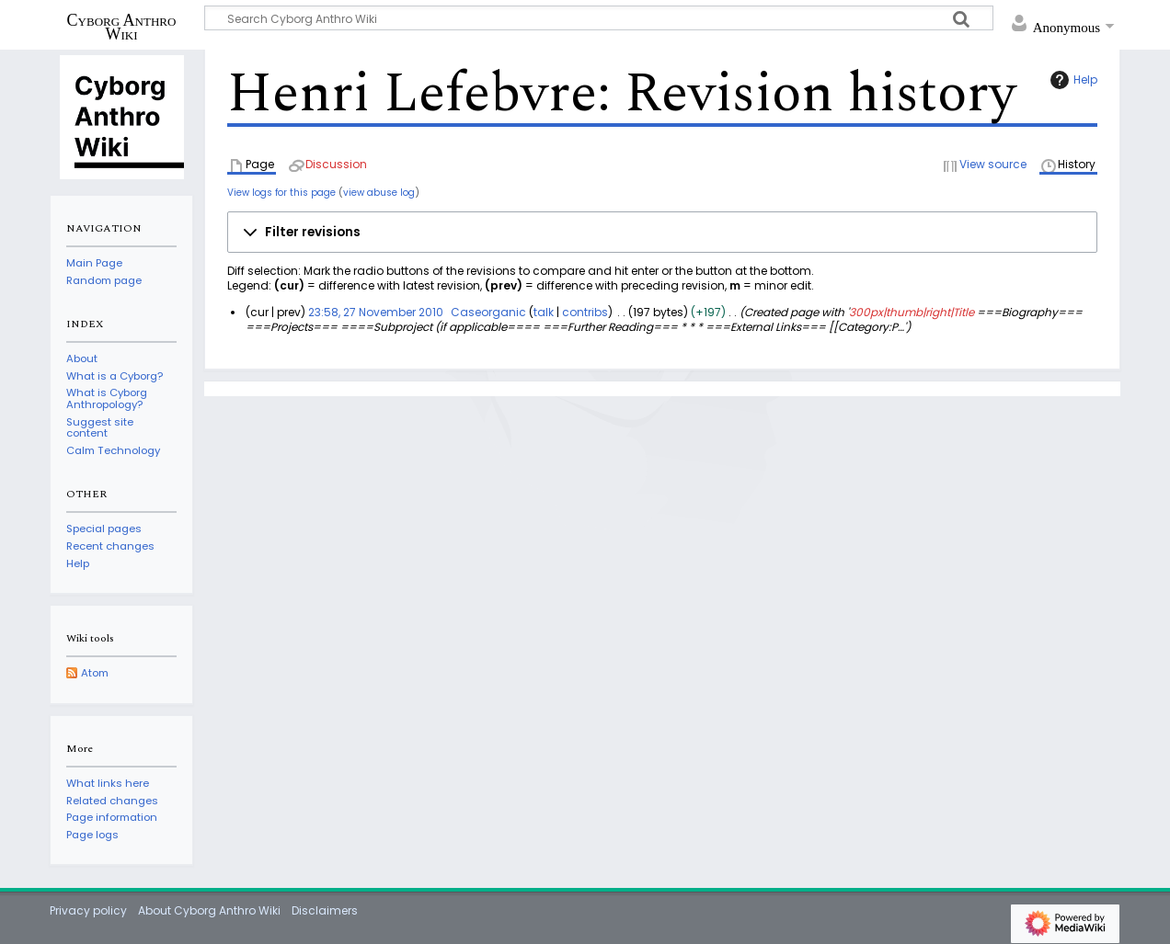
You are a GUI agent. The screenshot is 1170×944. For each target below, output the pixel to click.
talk (543, 312)
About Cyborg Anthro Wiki (209, 910)
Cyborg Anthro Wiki (122, 26)
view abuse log (379, 192)
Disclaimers (325, 910)
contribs (585, 312)
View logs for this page (281, 192)
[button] (662, 232)
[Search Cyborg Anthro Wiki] (598, 17)
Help (1071, 80)
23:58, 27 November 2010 (375, 312)
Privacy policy (88, 910)
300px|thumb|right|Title (911, 312)
